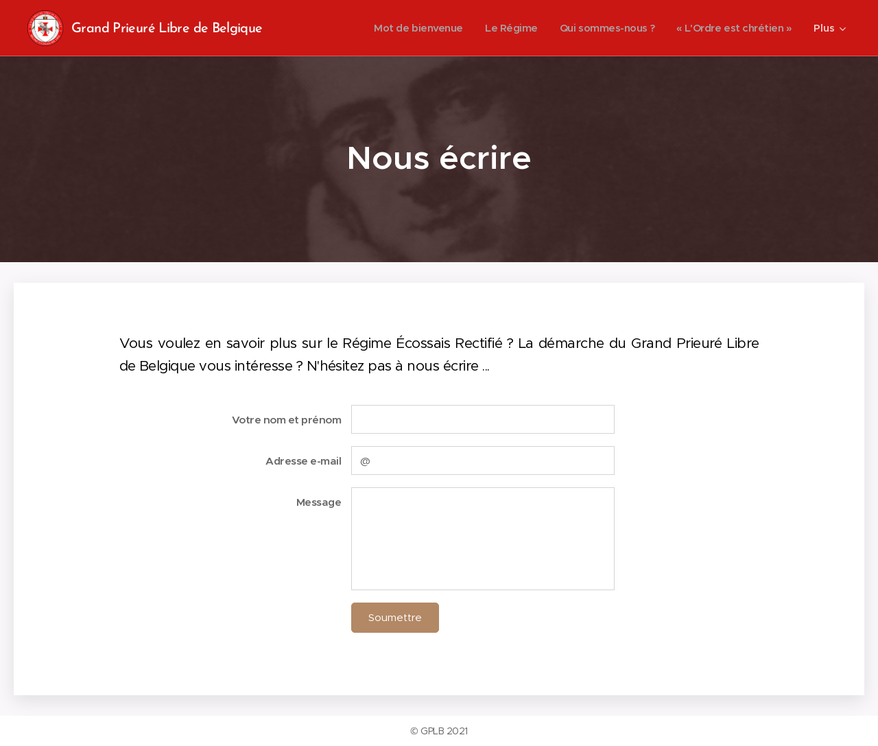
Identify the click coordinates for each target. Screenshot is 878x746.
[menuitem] (404, 28)
